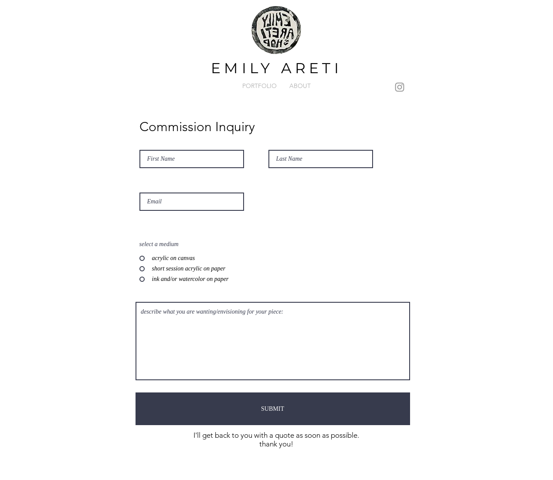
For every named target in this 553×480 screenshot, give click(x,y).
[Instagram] (400, 87)
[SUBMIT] (273, 408)
